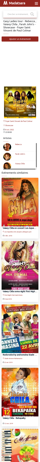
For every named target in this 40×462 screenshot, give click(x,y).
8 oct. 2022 (9, 130)
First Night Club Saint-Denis (13, 295)
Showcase (8, 125)
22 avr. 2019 (8, 362)
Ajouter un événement (20, 39)
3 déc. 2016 (8, 236)
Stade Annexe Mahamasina (12, 358)
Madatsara (14, 3)
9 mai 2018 (8, 299)
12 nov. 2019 (8, 423)
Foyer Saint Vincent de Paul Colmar (17, 121)
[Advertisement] (20, 65)
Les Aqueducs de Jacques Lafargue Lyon (17, 232)
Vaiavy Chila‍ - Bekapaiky (14, 418)
